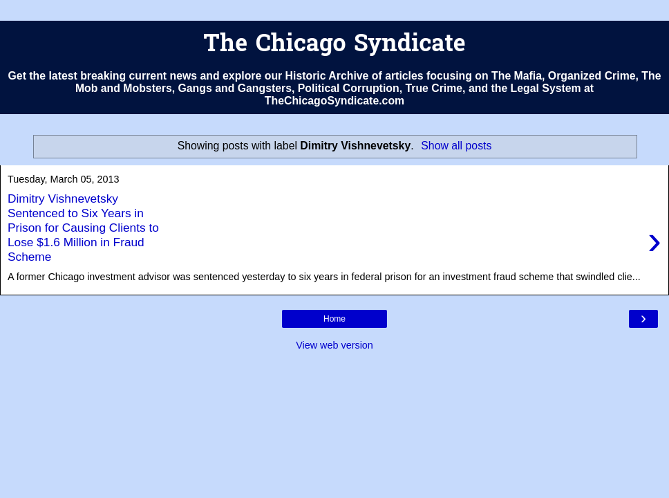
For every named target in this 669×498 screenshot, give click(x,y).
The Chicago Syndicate (334, 45)
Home (334, 319)
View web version (334, 345)
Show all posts (456, 145)
